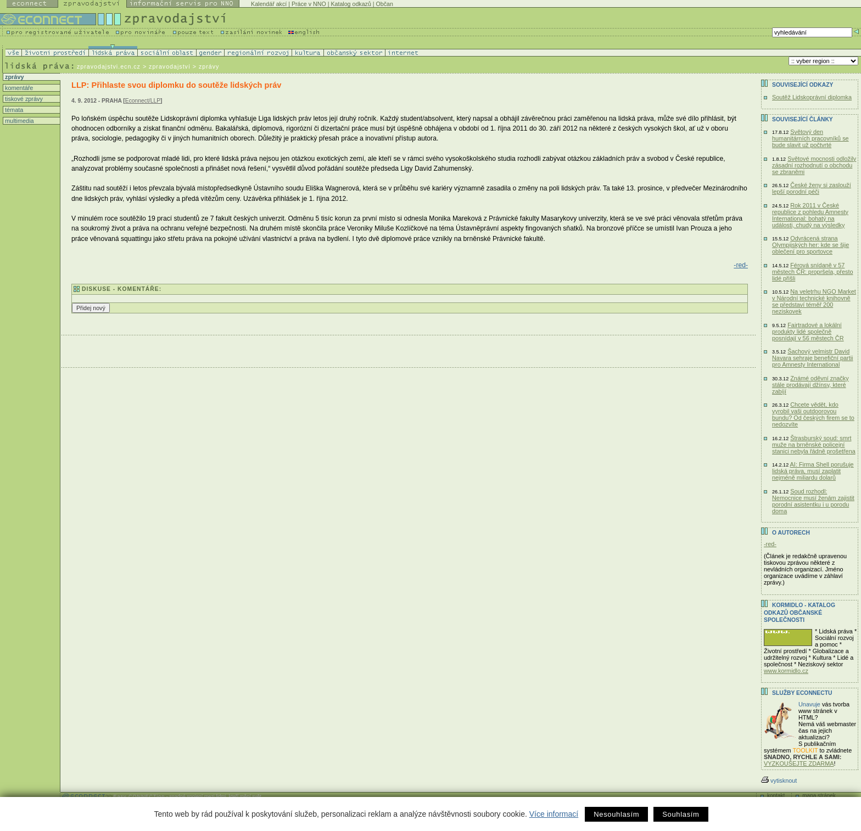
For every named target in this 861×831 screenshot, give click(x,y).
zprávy (13, 77)
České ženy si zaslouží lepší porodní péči (811, 188)
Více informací (553, 814)
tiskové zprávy (23, 99)
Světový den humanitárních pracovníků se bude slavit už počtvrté (810, 138)
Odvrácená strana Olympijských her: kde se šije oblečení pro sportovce (810, 245)
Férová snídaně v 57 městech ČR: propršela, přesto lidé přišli (812, 272)
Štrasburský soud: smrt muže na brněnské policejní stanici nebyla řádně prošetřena (814, 444)
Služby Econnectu (802, 693)
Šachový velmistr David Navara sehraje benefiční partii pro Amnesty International (812, 358)
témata (13, 109)
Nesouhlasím (616, 814)
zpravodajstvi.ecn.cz (109, 66)
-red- (741, 265)
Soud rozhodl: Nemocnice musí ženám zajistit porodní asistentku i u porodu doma (813, 501)
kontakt (776, 796)
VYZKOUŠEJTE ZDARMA (799, 763)
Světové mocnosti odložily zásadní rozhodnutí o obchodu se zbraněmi (814, 165)
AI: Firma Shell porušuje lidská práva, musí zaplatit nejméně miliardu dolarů (813, 471)
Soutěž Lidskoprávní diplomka (812, 97)
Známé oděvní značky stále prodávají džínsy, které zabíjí (810, 385)
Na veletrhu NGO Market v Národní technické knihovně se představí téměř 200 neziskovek (814, 301)
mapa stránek (819, 796)
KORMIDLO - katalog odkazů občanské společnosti (799, 612)
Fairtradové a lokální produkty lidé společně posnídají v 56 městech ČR (808, 331)
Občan (384, 4)
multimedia (18, 120)
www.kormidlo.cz (786, 670)
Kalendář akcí (269, 4)
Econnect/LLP (142, 101)
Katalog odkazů (351, 4)
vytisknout (779, 780)
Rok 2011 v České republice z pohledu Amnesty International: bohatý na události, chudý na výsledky (810, 215)
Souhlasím (680, 814)
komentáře (18, 88)
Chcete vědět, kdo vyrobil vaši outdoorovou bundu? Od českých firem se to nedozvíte (813, 414)
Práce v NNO (309, 4)
